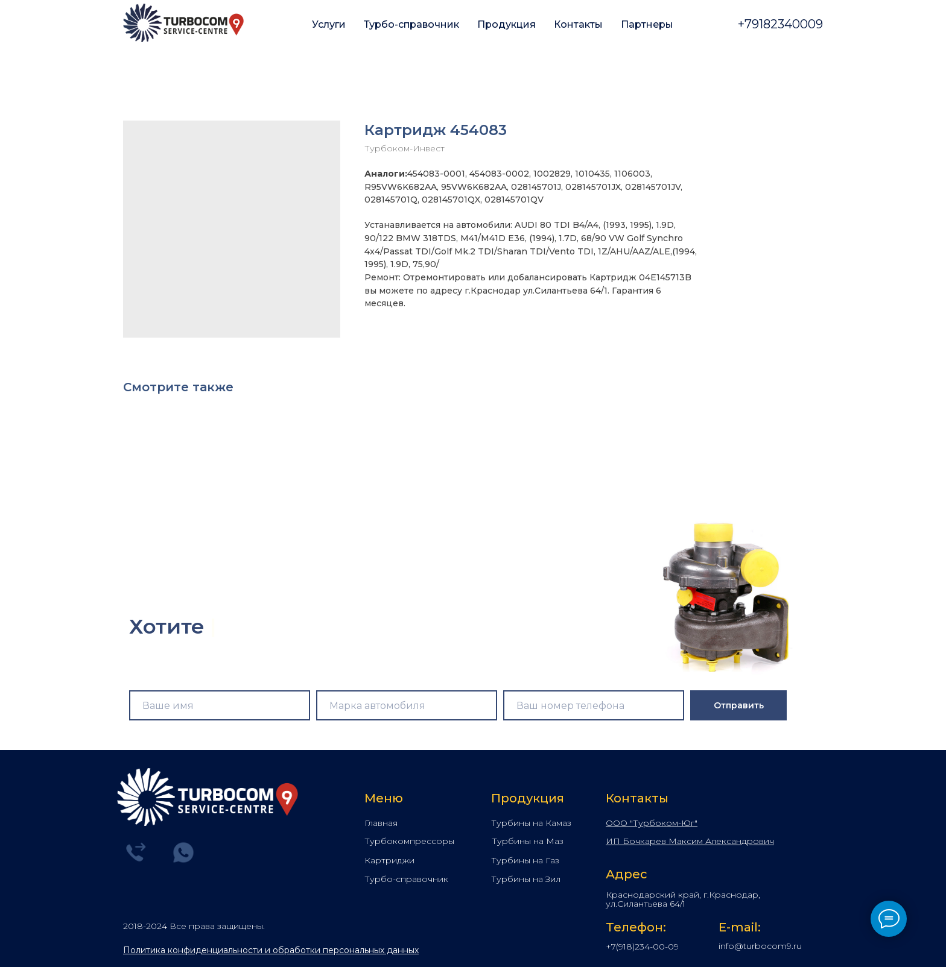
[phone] (593, 705)
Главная (381, 822)
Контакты (578, 24)
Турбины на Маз (527, 841)
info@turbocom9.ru (760, 945)
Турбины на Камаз (531, 822)
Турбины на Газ (525, 860)
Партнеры (647, 24)
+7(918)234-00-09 (642, 946)
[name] (219, 705)
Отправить (739, 705)
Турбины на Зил (525, 879)
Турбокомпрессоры (409, 841)
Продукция (506, 24)
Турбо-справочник (411, 24)
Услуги (329, 24)
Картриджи (389, 860)
